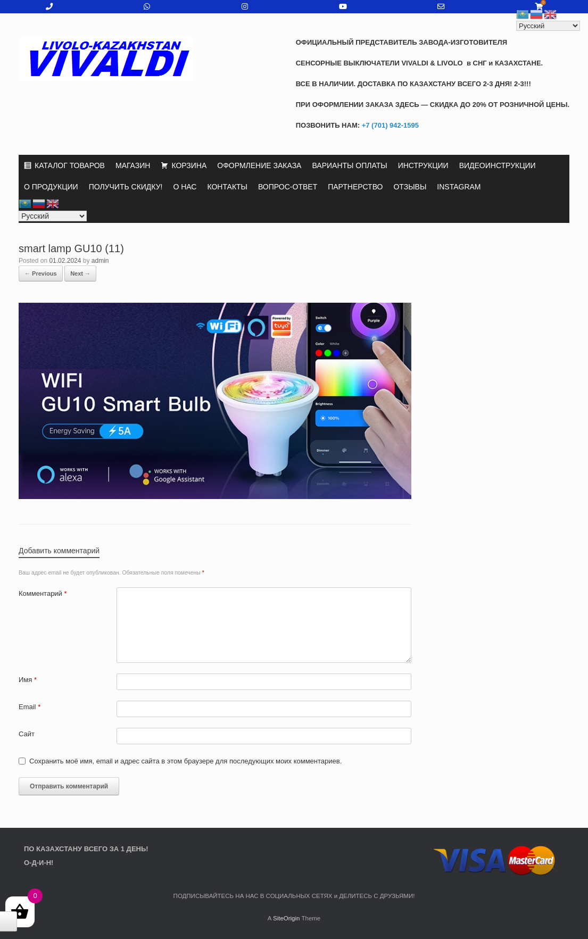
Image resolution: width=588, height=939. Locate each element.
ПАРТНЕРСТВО (355, 186)
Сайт (27, 734)
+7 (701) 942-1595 (389, 125)
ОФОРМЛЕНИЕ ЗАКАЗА (259, 165)
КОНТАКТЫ (227, 186)
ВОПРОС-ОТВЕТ (287, 186)
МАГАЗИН (132, 165)
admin (100, 260)
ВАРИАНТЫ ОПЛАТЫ (349, 165)
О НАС (184, 186)
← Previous (40, 273)
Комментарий (43, 593)
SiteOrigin (286, 918)
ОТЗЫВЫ (409, 186)
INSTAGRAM (459, 186)
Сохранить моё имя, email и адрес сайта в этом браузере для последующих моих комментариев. (185, 761)
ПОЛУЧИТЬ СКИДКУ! (126, 186)
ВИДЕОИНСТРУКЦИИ (497, 165)
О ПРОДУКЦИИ (51, 186)
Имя (28, 680)
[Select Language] (53, 216)
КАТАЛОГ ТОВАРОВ (70, 165)
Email (29, 707)
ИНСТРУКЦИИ (423, 165)
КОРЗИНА (188, 165)
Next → (80, 273)
